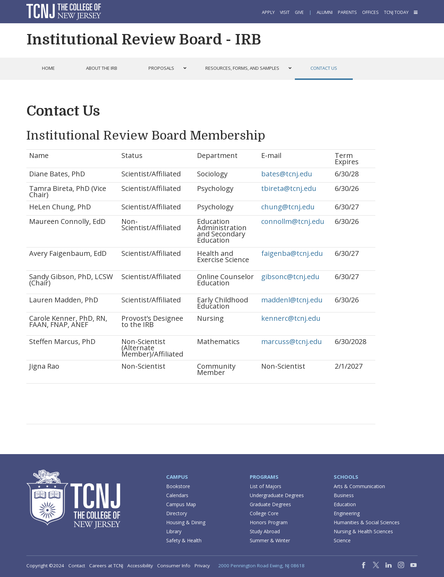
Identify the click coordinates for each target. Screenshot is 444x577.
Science (342, 540)
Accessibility (140, 565)
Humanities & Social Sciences (367, 522)
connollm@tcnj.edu (292, 221)
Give (299, 12)
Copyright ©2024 (45, 565)
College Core (264, 513)
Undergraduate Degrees (277, 495)
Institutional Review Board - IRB (143, 39)
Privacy (202, 565)
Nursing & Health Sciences (363, 531)
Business (344, 495)
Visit (285, 12)
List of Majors (265, 486)
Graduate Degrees (270, 504)
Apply (268, 12)
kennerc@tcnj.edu (291, 318)
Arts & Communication (359, 486)
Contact (76, 565)
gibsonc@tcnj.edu (290, 276)
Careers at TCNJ (106, 565)
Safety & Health (184, 540)
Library (173, 531)
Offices (370, 12)
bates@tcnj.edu (286, 173)
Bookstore (178, 486)
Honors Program (269, 522)
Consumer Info (173, 565)
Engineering (347, 513)
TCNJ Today (396, 12)
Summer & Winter (270, 540)
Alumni (325, 12)
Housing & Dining (185, 522)
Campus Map (181, 504)
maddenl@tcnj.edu (292, 299)
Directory (176, 513)
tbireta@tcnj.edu (288, 188)
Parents (347, 12)
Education (345, 504)
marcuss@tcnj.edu (291, 341)
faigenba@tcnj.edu (292, 253)
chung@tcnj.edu (288, 206)
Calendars (177, 495)
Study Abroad (265, 531)
